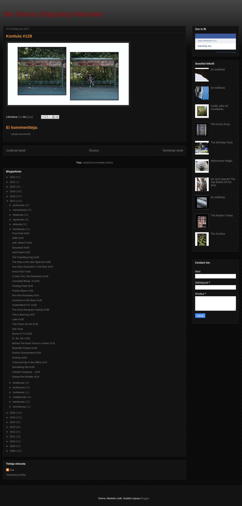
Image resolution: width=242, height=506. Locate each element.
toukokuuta (19, 387)
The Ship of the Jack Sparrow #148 (31, 262)
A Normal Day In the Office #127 (29, 362)
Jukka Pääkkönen (205, 40)
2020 (13, 186)
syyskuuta (18, 219)
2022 (13, 177)
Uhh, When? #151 (22, 242)
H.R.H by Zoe (204, 46)
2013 (13, 427)
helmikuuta (19, 401)
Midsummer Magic (221, 160)
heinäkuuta (19, 229)
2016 (13, 412)
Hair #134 (17, 329)
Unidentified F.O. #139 (24, 305)
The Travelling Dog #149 (25, 257)
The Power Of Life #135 (25, 324)
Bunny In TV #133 (22, 333)
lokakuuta (18, 214)
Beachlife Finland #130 (24, 348)
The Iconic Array (220, 124)
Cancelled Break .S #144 (25, 281)
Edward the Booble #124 (25, 376)
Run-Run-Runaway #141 (25, 295)
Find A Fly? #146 (21, 271)
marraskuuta (20, 209)
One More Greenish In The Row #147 (32, 266)
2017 (13, 201)
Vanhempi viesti (172, 150)
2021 (13, 182)
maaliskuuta (20, 397)
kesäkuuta (19, 382)
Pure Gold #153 (20, 233)
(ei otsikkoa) (218, 69)
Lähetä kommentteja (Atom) (98, 162)
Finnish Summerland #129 (26, 352)
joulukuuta (19, 205)
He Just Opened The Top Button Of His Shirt (223, 182)
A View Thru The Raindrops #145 (30, 276)
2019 (13, 191)
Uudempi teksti (16, 150)
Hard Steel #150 (21, 252)
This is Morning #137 (23, 314)
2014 (13, 422)
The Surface (218, 233)
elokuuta (18, 224)
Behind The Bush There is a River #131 (33, 343)
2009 (13, 446)
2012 (13, 431)
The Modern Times (222, 215)
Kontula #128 (19, 357)
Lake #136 (18, 319)
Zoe (12, 469)
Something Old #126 (23, 367)
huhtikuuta (19, 392)
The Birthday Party (222, 142)
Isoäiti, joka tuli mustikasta (219, 107)
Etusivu (94, 150)
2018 (13, 196)
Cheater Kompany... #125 (26, 372)
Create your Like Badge (226, 52)
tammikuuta (19, 406)
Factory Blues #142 (22, 290)
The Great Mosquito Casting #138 (30, 309)
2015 (13, 417)
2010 (13, 441)
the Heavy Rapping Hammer (53, 14)
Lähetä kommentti (20, 134)
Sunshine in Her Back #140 (27, 300)
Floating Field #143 (22, 286)
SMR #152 (18, 238)
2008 (13, 450)
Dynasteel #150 (20, 247)
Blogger (145, 498)
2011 (13, 436)
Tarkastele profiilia (16, 474)
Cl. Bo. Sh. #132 (21, 338)
